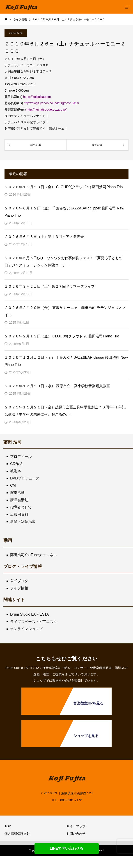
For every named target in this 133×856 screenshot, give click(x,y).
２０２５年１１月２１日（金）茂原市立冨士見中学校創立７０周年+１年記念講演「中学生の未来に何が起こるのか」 (65, 410)
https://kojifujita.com (37, 97)
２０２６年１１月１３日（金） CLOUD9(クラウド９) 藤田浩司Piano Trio (64, 187)
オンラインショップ (26, 629)
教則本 (15, 471)
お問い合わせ (75, 833)
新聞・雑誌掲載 (22, 522)
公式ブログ (19, 581)
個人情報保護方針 (17, 833)
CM (13, 485)
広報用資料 (19, 514)
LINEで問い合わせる (66, 848)
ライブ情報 (19, 588)
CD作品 (16, 464)
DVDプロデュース (24, 478)
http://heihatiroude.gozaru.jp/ (46, 109)
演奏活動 (17, 493)
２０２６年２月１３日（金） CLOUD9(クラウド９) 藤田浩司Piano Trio (62, 336)
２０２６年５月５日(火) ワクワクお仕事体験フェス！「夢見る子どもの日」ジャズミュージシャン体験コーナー (63, 261)
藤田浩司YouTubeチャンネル (33, 555)
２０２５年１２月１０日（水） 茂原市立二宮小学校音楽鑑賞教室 (57, 386)
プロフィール (21, 456)
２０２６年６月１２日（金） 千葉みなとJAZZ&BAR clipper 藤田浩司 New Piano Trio (64, 211)
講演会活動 (19, 500)
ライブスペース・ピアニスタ (33, 622)
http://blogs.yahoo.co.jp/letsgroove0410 (51, 103)
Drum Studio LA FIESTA (29, 614)
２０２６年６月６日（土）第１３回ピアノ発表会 (44, 237)
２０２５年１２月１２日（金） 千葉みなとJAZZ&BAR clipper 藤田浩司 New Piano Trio (66, 361)
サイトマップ (75, 826)
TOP (8, 826)
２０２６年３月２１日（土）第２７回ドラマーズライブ (50, 286)
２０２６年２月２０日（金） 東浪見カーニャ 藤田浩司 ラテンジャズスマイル (65, 311)
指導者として (21, 507)
